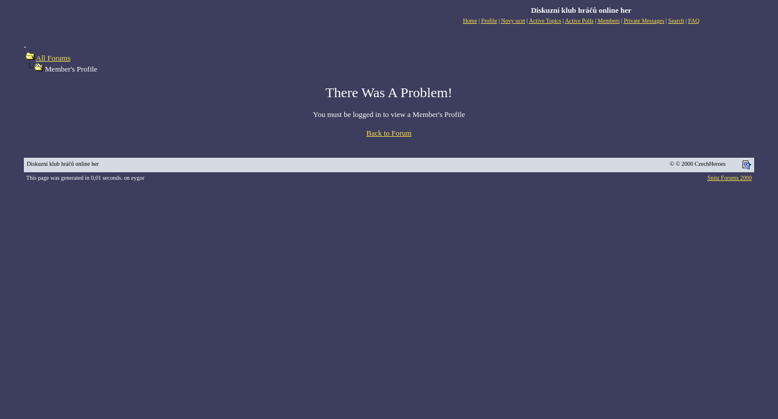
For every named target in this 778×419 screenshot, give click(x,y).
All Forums (53, 58)
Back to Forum (389, 133)
